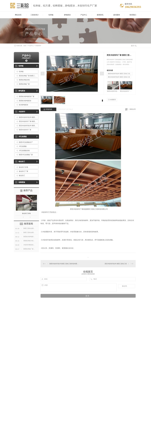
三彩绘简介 (35, 15)
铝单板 (51, 15)
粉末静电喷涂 (23, 105)
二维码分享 (132, 109)
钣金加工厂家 (23, 171)
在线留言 (112, 99)
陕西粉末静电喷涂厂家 (26, 96)
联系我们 (133, 15)
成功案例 (116, 15)
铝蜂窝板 (20, 182)
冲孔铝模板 (21, 136)
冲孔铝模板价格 (24, 150)
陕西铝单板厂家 (24, 84)
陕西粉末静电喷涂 (25, 101)
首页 (24, 45)
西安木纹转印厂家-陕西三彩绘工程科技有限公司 (28, 121)
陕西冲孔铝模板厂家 (26, 154)
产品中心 (83, 15)
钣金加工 (20, 161)
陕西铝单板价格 (24, 80)
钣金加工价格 (23, 167)
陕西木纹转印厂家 (25, 130)
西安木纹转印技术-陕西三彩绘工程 (28, 125)
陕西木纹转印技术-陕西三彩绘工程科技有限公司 (28, 117)
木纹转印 (38, 45)
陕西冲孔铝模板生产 (26, 142)
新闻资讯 (100, 15)
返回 (133, 45)
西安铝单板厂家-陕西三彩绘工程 (28, 76)
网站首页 (18, 15)
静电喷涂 (67, 15)
